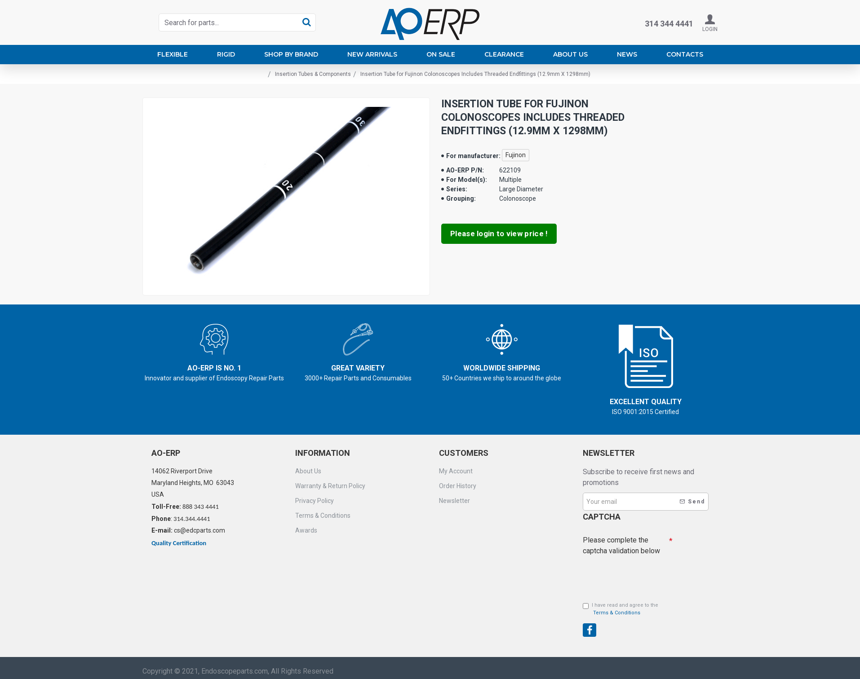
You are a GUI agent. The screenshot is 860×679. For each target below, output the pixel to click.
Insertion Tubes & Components (313, 74)
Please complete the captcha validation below (621, 545)
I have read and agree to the (620, 609)
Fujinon (515, 155)
